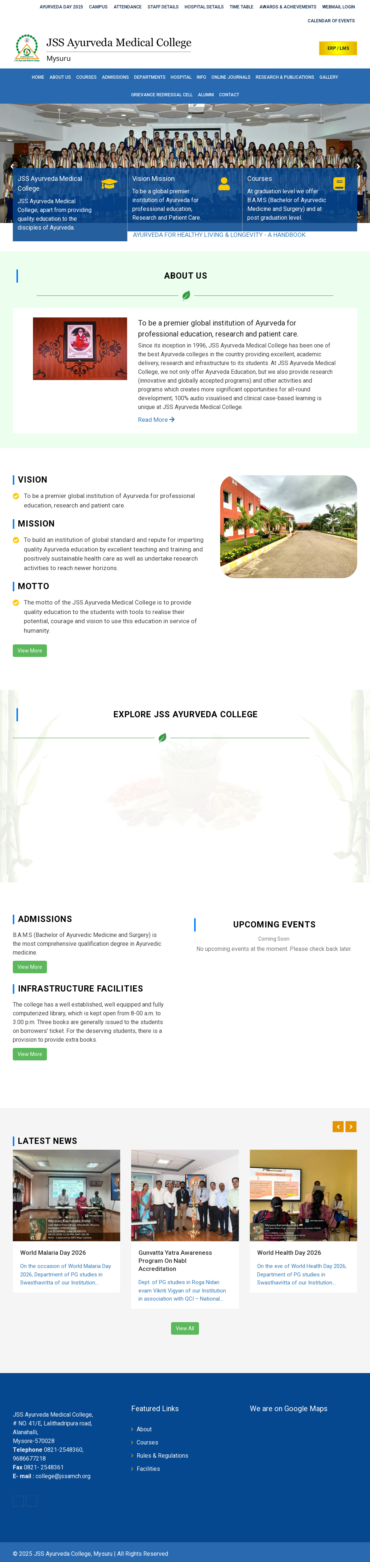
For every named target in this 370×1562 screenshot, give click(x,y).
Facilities (148, 1468)
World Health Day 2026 (289, 1252)
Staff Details (163, 7)
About (144, 1429)
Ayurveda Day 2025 (61, 7)
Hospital (181, 77)
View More (30, 651)
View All (185, 1328)
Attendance (128, 7)
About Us (60, 77)
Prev (12, 166)
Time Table (242, 7)
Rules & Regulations (162, 1455)
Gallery (328, 77)
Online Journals (231, 77)
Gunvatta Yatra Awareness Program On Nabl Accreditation (175, 1260)
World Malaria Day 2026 (53, 1252)
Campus (98, 7)
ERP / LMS (338, 48)
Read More (156, 419)
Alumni (206, 94)
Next (358, 166)
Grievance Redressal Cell (162, 94)
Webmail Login (338, 7)
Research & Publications (285, 77)
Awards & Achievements (288, 7)
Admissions (115, 77)
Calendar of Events (331, 20)
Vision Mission (153, 178)
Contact (229, 94)
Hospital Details (204, 7)
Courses (86, 77)
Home (38, 77)
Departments (150, 77)
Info (201, 77)
